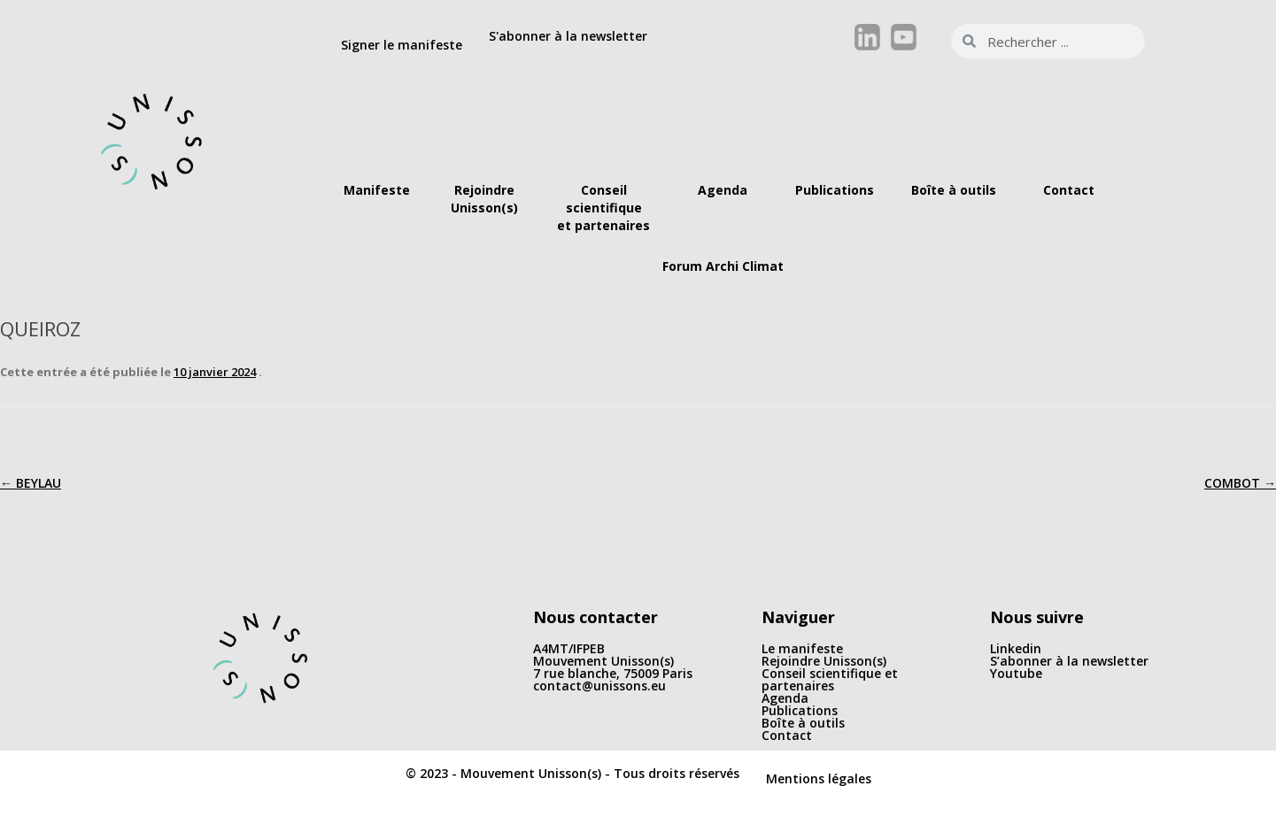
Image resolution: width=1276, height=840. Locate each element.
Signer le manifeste (401, 44)
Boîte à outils (803, 722)
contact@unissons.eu (599, 685)
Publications (800, 710)
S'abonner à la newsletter (568, 35)
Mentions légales (818, 778)
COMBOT (1240, 482)
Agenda (785, 698)
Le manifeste (802, 648)
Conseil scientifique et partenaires (830, 679)
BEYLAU (30, 482)
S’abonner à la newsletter (1069, 660)
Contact (787, 735)
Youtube (1016, 673)
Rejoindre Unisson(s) (824, 660)
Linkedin (1015, 648)
